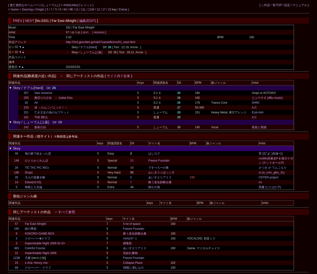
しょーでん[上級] (91, 52)
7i (56, 9)
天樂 (28, 258)
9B (71, 9)
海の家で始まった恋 (38, 153)
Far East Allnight (35, 224)
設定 (287, 5)
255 (26, 98)
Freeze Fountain (158, 160)
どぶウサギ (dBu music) (267, 98)
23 (109, 9)
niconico (99, 32)
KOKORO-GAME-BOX (39, 233)
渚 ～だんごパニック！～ (50, 107)
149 (16, 160)
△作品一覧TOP (271, 5)
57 (16, 224)
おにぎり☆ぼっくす (161, 172)
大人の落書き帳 (35, 177)
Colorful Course (35, 248)
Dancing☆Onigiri (33, 9)
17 (104, 9)
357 (26, 93)
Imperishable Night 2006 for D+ (45, 243)
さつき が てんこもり (273, 167)
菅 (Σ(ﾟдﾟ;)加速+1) (271, 153)
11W (91, 9)
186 (16, 172)
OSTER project (268, 177)
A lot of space (132, 224)
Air (36, 102)
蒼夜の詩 (40, 127)
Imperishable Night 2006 (40, 253)
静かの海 (154, 187)
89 (16, 267)
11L (83, 9)
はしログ (154, 153)
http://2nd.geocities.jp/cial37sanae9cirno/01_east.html (100, 42)
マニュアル (299, 5)
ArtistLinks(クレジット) (78, 5)
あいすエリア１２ (160, 177)
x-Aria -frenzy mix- (36, 263)
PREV (17, 21)
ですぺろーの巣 (158, 167)
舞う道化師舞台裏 (160, 182)
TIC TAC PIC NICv (37, 167)
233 (26, 107)
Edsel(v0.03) (33, 182)
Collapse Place (132, 263)
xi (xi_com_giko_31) (272, 172)
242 (26, 127)
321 (26, 112)
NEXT (29, 21)
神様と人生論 (33, 187)
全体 (126, 76)
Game (15, 9)
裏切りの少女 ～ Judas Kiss (53, 98)
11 (77, 9)
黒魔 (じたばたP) (270, 187)
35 (16, 177)
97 (67, 32)
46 (16, 153)
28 (16, 167)
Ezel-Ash (258, 112)
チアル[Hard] (88, 47)
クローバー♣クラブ (37, 238)
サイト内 (113, 76)
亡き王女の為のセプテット (51, 112)
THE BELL (41, 117)
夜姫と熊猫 (259, 127)
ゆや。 (87, 32)
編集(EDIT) (87, 21)
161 (26, 117)
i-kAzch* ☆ (130, 238)
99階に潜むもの (133, 267)
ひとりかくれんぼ (36, 160)
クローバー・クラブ (38, 267)
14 (16, 182)
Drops (29, 172)
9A (65, 9)
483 (16, 248)
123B (16, 258)
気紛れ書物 (130, 253)
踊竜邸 (127, 243)
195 (16, 228)
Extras (123, 9)
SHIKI (255, 102)
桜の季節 (30, 228)
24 (16, 263)
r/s (260, 182)
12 (98, 9)
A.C (254, 107)
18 (26, 102)
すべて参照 (66, 212)
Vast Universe (43, 93)
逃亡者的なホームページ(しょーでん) (34, 5)
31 (16, 253)
